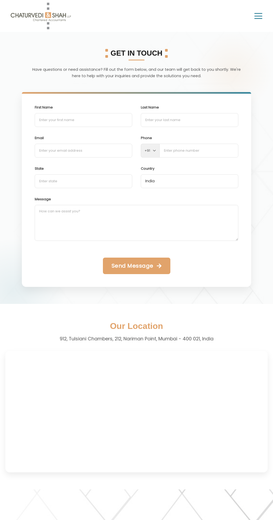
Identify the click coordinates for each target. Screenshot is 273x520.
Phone (146, 138)
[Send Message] (136, 266)
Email (39, 138)
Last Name (150, 107)
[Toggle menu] (258, 16)
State (39, 168)
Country (147, 168)
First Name (44, 107)
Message (43, 199)
